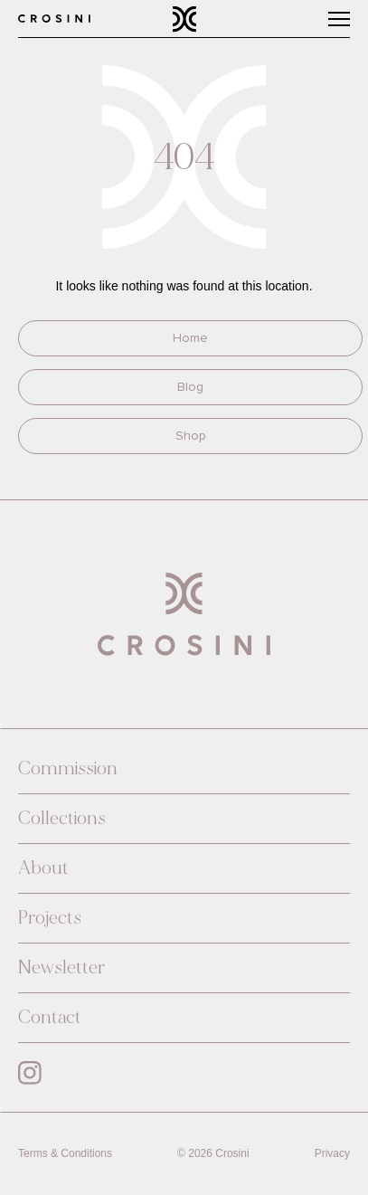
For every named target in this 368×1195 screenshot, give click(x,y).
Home (190, 338)
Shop (190, 435)
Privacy (332, 1153)
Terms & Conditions (65, 1153)
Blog (190, 386)
